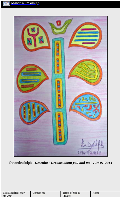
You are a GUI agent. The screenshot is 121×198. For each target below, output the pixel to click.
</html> (1, 197)
